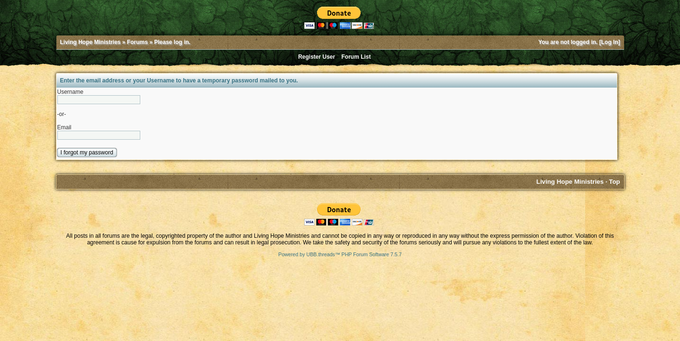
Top (614, 181)
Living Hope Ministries (90, 42)
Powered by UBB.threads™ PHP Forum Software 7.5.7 (339, 254)
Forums (137, 42)
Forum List (356, 57)
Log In (609, 42)
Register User (316, 57)
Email (64, 127)
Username (70, 92)
